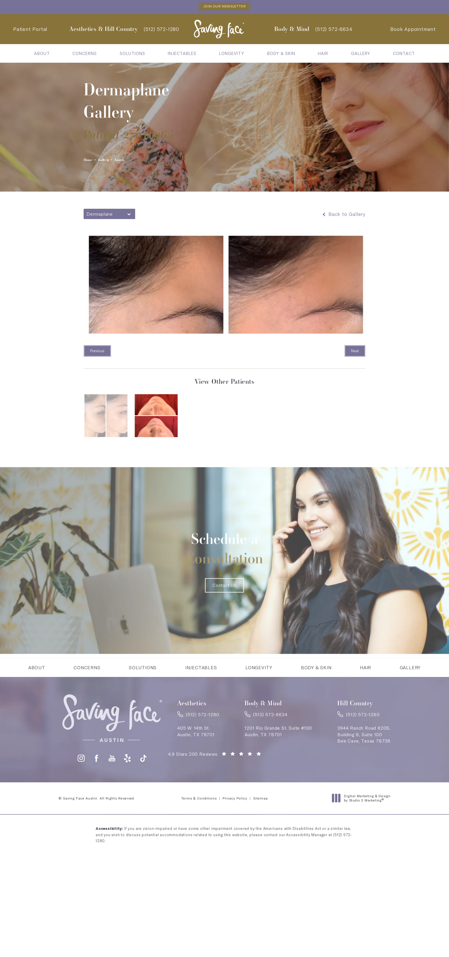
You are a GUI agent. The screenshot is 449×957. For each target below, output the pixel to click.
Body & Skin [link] (281, 54)
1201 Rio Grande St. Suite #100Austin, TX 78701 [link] (278, 773)
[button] (81, 802)
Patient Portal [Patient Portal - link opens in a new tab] (30, 30)
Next (355, 353)
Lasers (137, 161)
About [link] (42, 54)
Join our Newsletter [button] (224, 7)
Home (91, 161)
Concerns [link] (84, 54)
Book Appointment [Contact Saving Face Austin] (413, 30)
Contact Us (224, 614)
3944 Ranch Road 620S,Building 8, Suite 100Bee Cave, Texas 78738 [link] (364, 776)
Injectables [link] (182, 54)
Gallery (113, 161)
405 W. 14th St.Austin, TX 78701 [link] (196, 773)
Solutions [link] (132, 54)
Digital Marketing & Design (363, 842)
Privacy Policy (234, 842)
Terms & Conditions (199, 842)
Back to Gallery (343, 216)
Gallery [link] (360, 54)
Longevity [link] (231, 54)
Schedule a (224, 555)
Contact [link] (404, 54)
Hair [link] (323, 54)
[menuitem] (42, 54)
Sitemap (260, 842)
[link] (161, 29)
